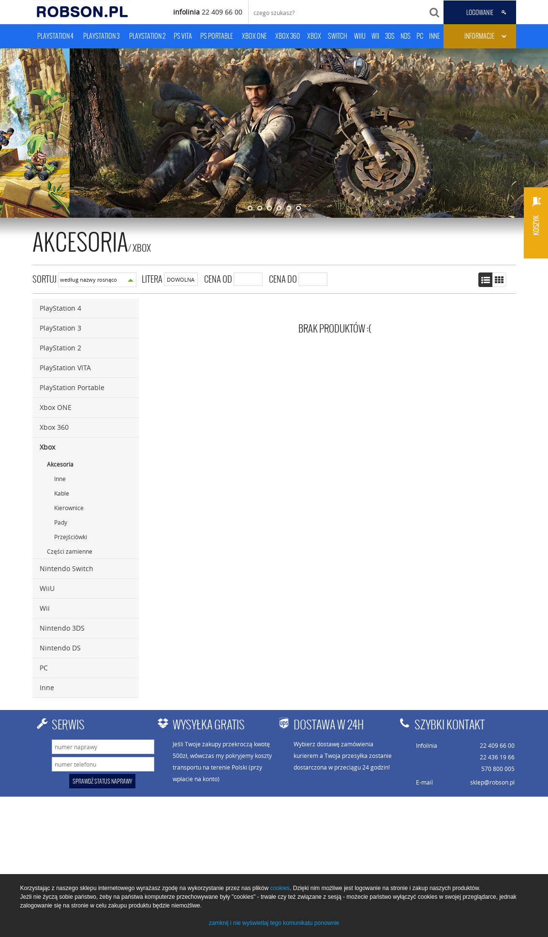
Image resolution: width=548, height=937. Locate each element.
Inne (60, 479)
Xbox (142, 248)
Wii (45, 608)
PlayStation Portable (72, 387)
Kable (61, 493)
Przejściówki (70, 537)
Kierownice (69, 508)
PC (44, 667)
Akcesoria (60, 464)
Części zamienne (69, 551)
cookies (280, 888)
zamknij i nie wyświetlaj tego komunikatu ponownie (274, 923)
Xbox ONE (56, 407)
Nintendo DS (60, 647)
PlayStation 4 (60, 308)
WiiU (47, 588)
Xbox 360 (54, 427)
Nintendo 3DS (62, 628)
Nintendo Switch (66, 568)
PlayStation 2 (60, 347)
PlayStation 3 (60, 327)
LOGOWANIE (479, 12)
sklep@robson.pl (492, 782)
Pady (60, 522)
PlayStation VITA (65, 367)
